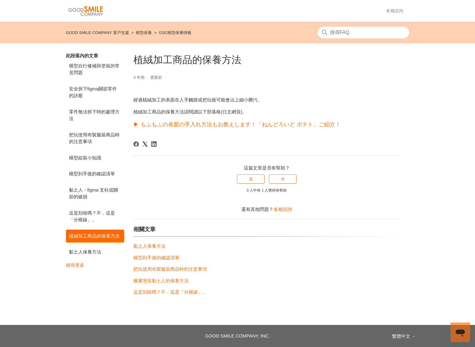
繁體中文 (403, 336)
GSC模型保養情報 (175, 32)
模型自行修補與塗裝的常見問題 (94, 69)
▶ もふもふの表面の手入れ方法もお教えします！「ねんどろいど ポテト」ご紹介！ (237, 124)
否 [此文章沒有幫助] (283, 179)
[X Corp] (145, 144)
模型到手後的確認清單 (92, 173)
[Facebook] (136, 144)
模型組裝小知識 (85, 157)
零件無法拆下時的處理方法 (94, 115)
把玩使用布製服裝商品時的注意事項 (94, 138)
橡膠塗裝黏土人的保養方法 (161, 280)
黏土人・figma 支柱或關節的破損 (93, 193)
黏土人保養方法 (85, 251)
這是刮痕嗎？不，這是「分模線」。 (92, 216)
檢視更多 (75, 265)
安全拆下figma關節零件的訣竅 (93, 92)
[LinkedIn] (154, 144)
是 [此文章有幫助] (251, 179)
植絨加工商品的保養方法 (94, 235)
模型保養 (144, 32)
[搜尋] (363, 32)
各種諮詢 (394, 10)
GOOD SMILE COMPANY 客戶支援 (97, 32)
